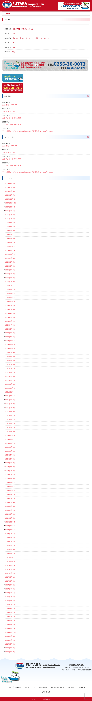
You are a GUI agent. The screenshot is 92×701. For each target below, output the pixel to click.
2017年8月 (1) (10, 573)
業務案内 (18, 687)
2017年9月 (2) (10, 569)
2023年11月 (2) (10, 297)
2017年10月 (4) (10, 565)
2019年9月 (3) (10, 494)
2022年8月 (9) (10, 356)
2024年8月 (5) (10, 262)
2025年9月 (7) (10, 211)
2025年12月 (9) (10, 199)
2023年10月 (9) (10, 301)
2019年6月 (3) (10, 498)
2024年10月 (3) (10, 254)
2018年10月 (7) (10, 530)
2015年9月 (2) (10, 636)
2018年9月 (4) (10, 534)
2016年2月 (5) (10, 620)
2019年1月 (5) (10, 518)
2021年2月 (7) (10, 427)
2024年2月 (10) (10, 285)
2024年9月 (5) (10, 258)
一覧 (87, 96)
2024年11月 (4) (10, 250)
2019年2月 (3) (10, 514)
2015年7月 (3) (10, 644)
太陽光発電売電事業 (57, 687)
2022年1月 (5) (10, 384)
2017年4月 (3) (10, 589)
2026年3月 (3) (10, 187)
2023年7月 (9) (10, 313)
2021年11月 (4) (10, 392)
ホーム (9, 687)
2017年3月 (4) (10, 593)
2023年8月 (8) (10, 309)
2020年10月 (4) (10, 443)
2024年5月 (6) (10, 274)
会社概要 (71, 687)
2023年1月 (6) (10, 337)
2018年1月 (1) (10, 553)
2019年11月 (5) (10, 486)
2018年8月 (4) (10, 537)
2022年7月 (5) (10, 360)
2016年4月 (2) (10, 616)
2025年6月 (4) (10, 222)
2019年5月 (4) (10, 502)
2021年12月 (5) (10, 388)
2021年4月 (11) (10, 419)
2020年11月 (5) (10, 439)
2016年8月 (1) (10, 608)
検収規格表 (43, 687)
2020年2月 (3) (10, 475)
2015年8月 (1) (10, 640)
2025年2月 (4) (10, 238)
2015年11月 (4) (10, 628)
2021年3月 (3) (10, 423)
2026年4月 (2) (10, 183)
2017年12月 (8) (10, 557)
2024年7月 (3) (10, 266)
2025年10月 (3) (10, 207)
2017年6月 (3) (10, 581)
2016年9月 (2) (10, 604)
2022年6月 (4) (10, 364)
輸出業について (30, 687)
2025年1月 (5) (10, 242)
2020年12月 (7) (10, 435)
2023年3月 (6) (10, 329)
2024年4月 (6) (10, 278)
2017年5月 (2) (10, 585)
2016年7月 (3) (10, 612)
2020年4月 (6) (10, 467)
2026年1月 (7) (10, 195)
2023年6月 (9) (10, 317)
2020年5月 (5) (10, 463)
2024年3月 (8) (10, 282)
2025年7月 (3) (10, 219)
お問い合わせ (46, 692)
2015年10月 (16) (10, 632)
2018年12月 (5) (10, 522)
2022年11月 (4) (10, 345)
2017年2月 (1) (10, 597)
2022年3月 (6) (10, 376)
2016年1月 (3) (10, 624)
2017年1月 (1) (10, 601)
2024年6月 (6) (10, 270)
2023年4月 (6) (10, 325)
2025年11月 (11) (10, 203)
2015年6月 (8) (10, 648)
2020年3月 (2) (10, 471)
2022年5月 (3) (10, 368)
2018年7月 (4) (10, 541)
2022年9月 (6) (10, 352)
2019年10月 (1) (10, 490)
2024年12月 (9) (10, 246)
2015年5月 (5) (10, 652)
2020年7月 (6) (10, 455)
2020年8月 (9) (10, 451)
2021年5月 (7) (10, 415)
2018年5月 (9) (10, 549)
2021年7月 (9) (10, 408)
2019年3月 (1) (10, 510)
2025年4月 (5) (10, 230)
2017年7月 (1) (10, 577)
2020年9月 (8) (10, 447)
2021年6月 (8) (10, 412)
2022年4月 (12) (10, 372)
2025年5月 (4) (10, 226)
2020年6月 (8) (10, 459)
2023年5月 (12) (10, 321)
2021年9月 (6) (10, 400)
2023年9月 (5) (10, 305)
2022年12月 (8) (10, 341)
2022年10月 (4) (10, 349)
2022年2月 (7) (10, 380)
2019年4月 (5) (10, 506)
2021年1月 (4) (10, 431)
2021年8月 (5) (10, 404)
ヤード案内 (81, 687)
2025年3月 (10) (10, 234)
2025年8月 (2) (10, 215)
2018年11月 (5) (10, 526)
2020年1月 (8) (10, 479)
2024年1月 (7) (10, 289)
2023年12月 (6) (10, 293)
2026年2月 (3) (10, 191)
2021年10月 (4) (10, 396)
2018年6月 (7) (10, 545)
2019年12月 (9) (10, 482)
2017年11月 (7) (10, 561)
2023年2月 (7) (10, 333)
